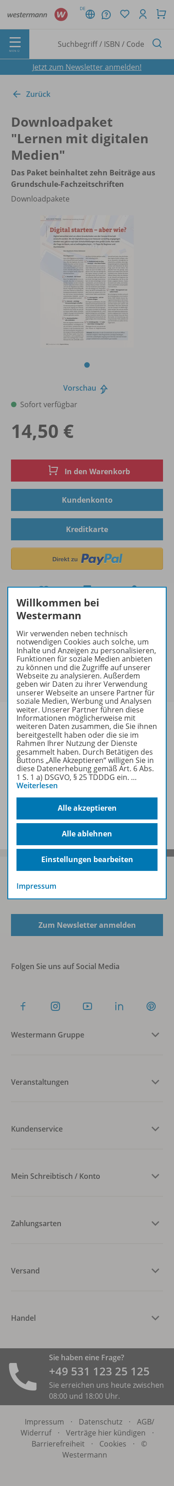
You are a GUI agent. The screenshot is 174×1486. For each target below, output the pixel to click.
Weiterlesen (37, 785)
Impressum (36, 886)
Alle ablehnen (87, 834)
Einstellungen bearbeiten (87, 859)
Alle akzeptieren (87, 808)
